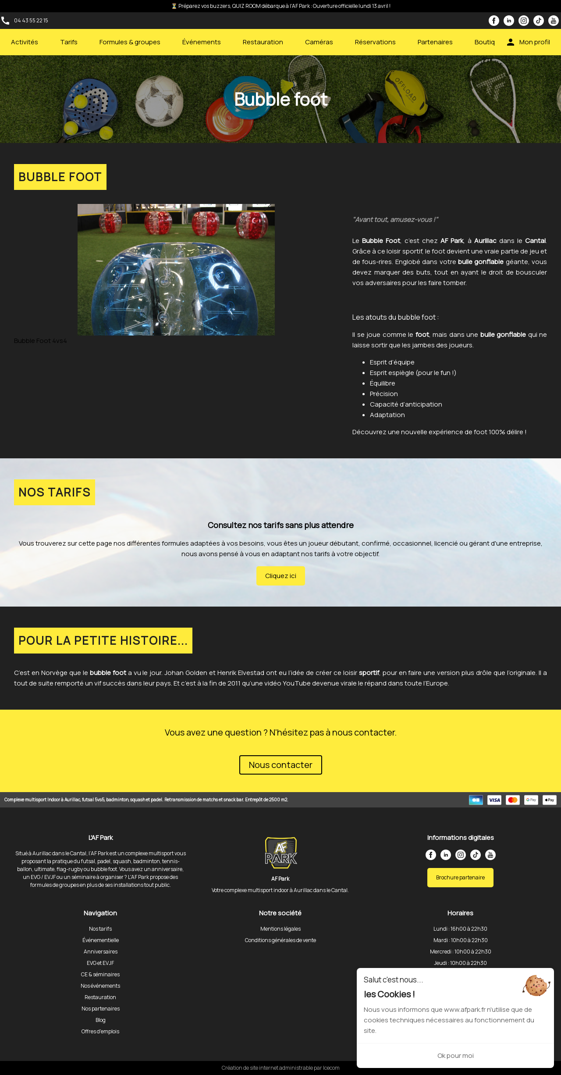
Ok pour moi (455, 1055)
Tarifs (69, 41)
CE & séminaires (100, 974)
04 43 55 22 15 (31, 20)
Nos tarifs (100, 928)
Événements (201, 41)
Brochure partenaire (460, 877)
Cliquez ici (280, 575)
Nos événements (100, 985)
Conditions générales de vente (280, 940)
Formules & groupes (129, 41)
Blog (101, 1020)
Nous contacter (280, 765)
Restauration (263, 41)
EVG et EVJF (100, 963)
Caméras (319, 41)
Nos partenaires (101, 1008)
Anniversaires (100, 951)
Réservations (375, 41)
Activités (24, 41)
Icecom (331, 1067)
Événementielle (100, 940)
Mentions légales (280, 928)
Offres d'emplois (100, 1031)
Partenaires (435, 41)
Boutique (489, 41)
